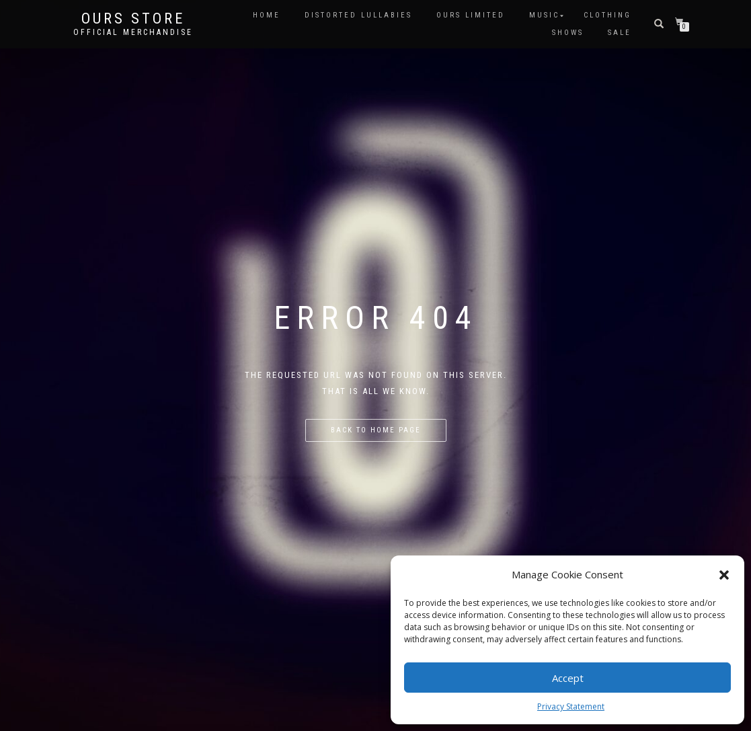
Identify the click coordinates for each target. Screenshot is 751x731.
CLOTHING (607, 15)
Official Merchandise (133, 32)
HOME (266, 15)
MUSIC (544, 15)
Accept (568, 678)
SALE (619, 32)
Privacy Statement (570, 706)
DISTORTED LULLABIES (358, 15)
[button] (724, 575)
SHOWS (568, 32)
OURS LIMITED (470, 15)
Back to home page (376, 430)
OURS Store (133, 19)
